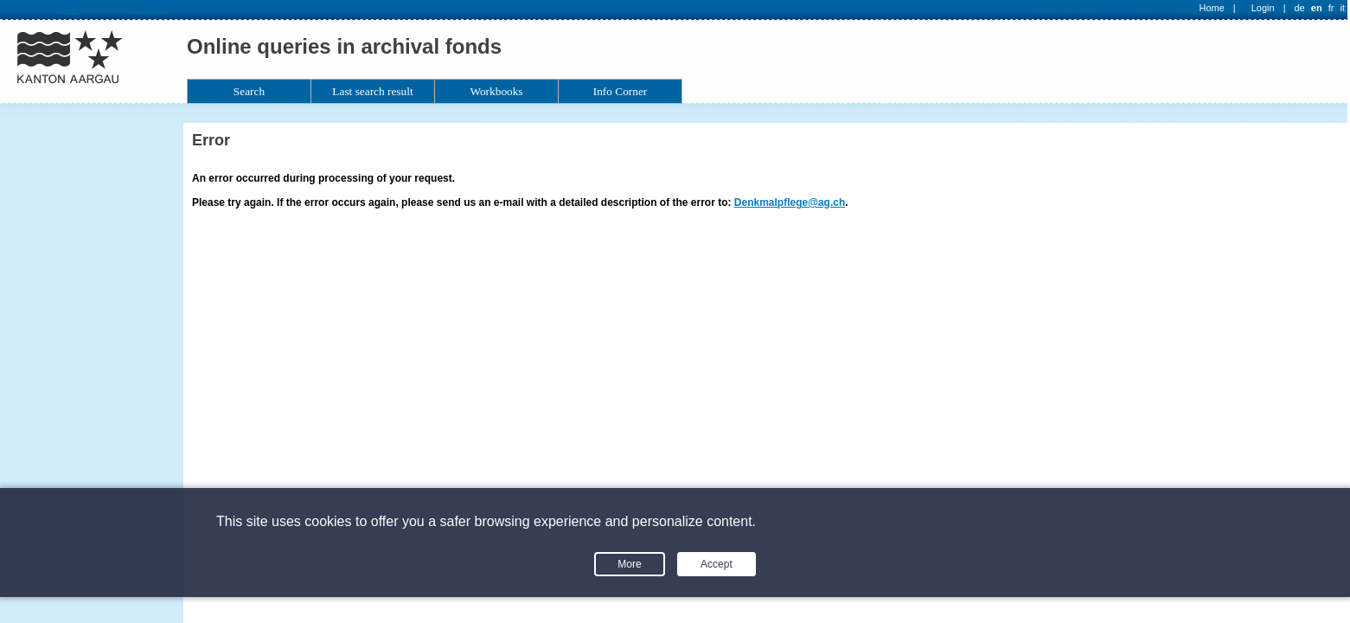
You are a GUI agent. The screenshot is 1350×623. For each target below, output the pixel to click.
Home (1212, 8)
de (1299, 8)
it (1343, 8)
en (1316, 8)
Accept (717, 564)
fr (1331, 8)
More (629, 564)
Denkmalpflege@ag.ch (789, 202)
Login (1263, 8)
